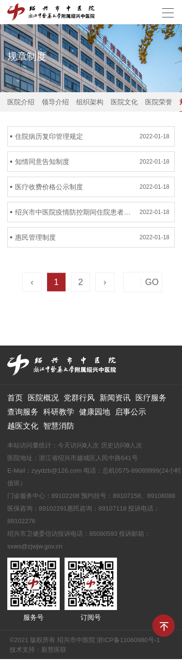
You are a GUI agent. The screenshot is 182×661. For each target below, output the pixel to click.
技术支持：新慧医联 (38, 649)
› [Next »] (104, 283)
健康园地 (94, 412)
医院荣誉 (158, 102)
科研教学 (58, 412)
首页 (15, 398)
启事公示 (130, 412)
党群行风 (79, 398)
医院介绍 (20, 102)
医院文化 (124, 102)
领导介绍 (55, 102)
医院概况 (43, 398)
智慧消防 (58, 426)
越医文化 (22, 426)
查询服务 (22, 412)
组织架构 (89, 102)
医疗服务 (150, 398)
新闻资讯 (115, 398)
